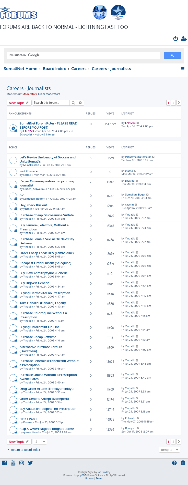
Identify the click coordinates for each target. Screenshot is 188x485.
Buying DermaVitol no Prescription (45, 293)
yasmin (27, 208)
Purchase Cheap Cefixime (38, 337)
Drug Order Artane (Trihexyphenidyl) (46, 388)
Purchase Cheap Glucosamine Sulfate (47, 215)
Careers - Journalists (29, 88)
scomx (27, 174)
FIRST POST (28, 418)
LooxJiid (130, 180)
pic (22, 195)
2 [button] (173, 103)
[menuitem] (175, 39)
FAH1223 (28, 131)
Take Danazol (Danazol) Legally (43, 303)
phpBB (80, 475)
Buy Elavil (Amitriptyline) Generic (43, 273)
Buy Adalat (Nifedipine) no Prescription (48, 408)
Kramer (27, 422)
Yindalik (28, 218)
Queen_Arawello (33, 189)
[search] (83, 55)
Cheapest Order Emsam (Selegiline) (45, 263)
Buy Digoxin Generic (34, 283)
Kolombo (130, 418)
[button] (178, 103)
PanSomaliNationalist (138, 156)
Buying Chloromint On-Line (39, 327)
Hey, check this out (33, 205)
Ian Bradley (104, 472)
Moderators (30, 94)
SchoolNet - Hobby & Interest (37, 134)
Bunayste (130, 428)
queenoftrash (31, 432)
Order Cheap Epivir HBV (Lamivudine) (47, 253)
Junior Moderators (49, 94)
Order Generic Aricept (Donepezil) (44, 398)
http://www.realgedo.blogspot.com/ (47, 428)
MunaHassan (31, 165)
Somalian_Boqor (33, 198)
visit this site (28, 171)
